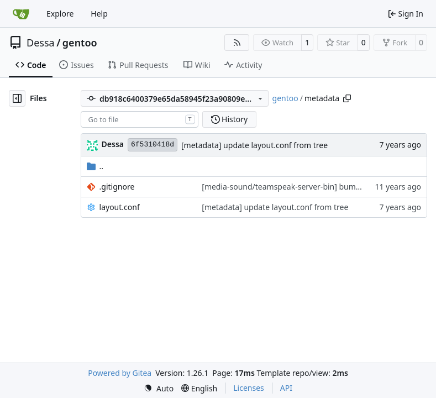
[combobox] (139, 119)
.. (95, 166)
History (229, 119)
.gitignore (117, 186)
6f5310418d (152, 144)
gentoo (79, 42)
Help (99, 13)
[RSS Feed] (237, 42)
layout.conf (119, 207)
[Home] (21, 14)
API (286, 388)
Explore (59, 13)
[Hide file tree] (17, 98)
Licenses (248, 388)
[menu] (159, 388)
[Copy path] (347, 98)
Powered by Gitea (119, 373)
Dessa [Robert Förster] (113, 144)
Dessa (41, 42)
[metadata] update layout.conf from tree (254, 145)
